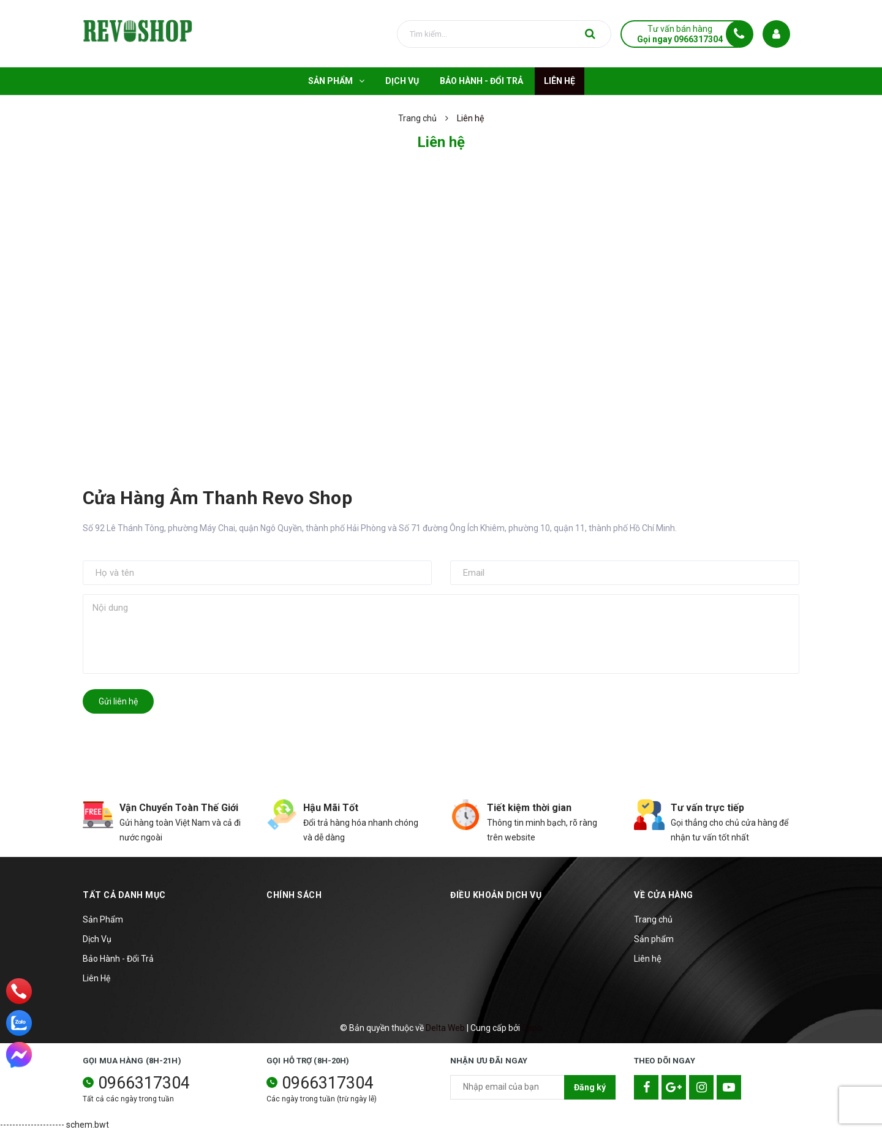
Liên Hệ (96, 978)
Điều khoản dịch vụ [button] (495, 895)
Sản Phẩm (103, 919)
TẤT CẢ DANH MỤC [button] (124, 895)
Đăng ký (590, 1087)
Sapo (532, 1028)
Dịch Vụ (97, 939)
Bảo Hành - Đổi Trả (118, 959)
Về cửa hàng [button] (663, 895)
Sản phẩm (654, 939)
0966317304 (144, 1083)
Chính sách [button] (294, 895)
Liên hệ (648, 959)
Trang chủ (653, 919)
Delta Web (445, 1028)
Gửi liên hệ (118, 701)
